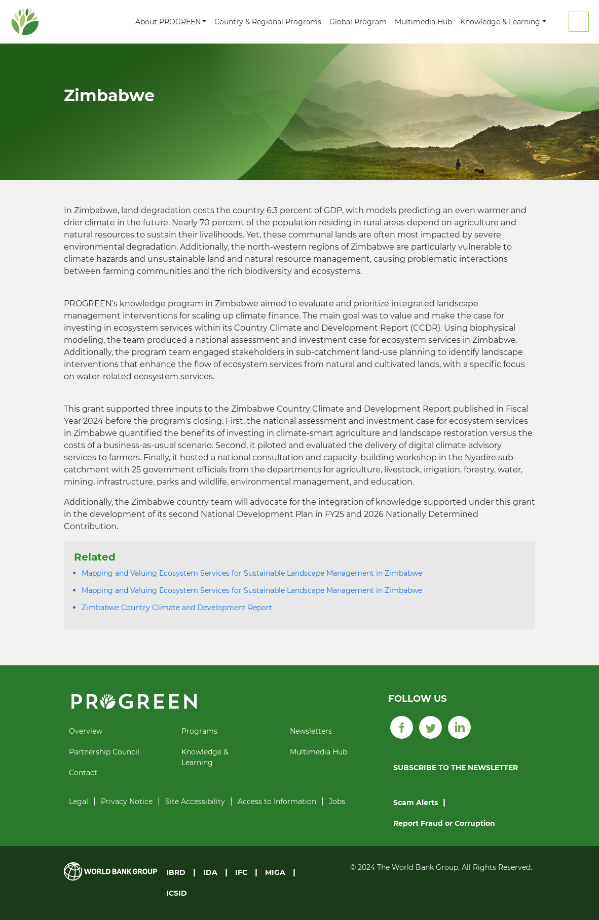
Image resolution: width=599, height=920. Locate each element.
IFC (241, 872)
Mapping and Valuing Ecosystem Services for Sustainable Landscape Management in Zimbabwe (252, 573)
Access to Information (277, 801)
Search (579, 22)
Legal (78, 801)
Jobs (337, 801)
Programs (199, 731)
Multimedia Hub (423, 21)
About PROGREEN (168, 21)
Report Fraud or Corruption (444, 823)
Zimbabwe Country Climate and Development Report (177, 607)
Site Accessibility (195, 801)
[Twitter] (430, 726)
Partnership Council (104, 751)
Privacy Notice (127, 801)
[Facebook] (401, 726)
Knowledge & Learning (500, 21)
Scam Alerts (415, 802)
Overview (85, 731)
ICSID (176, 893)
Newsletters (311, 731)
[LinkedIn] (459, 726)
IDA (210, 872)
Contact (83, 772)
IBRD (175, 872)
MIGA (275, 872)
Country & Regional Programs (267, 21)
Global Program (358, 21)
